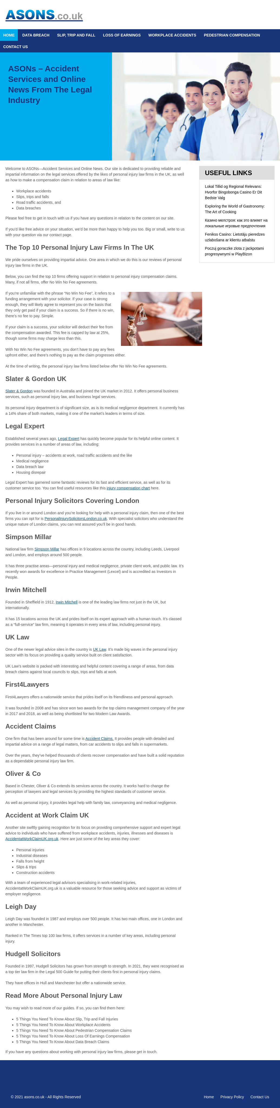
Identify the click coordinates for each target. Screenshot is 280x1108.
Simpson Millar (46, 549)
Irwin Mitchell (67, 602)
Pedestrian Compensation (232, 35)
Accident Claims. (99, 738)
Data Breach (35, 35)
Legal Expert (69, 438)
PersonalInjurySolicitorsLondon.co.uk (76, 518)
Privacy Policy (232, 1097)
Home (9, 35)
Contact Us (15, 47)
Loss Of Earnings (122, 35)
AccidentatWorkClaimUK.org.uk (31, 839)
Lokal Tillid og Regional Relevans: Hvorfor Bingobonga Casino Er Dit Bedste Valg (233, 192)
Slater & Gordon (18, 391)
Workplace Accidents (172, 35)
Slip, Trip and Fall (76, 35)
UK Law (99, 649)
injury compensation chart (128, 488)
